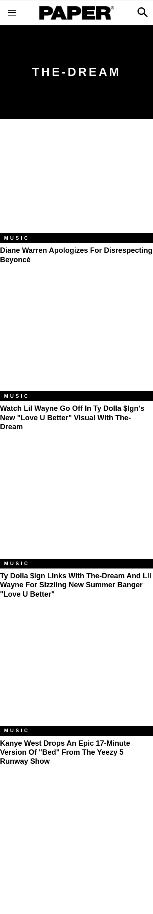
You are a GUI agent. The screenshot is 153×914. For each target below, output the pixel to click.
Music (17, 238)
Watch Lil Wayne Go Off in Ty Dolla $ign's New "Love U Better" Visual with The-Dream (72, 417)
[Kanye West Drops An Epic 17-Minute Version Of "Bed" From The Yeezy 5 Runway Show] (76, 675)
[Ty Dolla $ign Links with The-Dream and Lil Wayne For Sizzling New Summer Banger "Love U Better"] (76, 508)
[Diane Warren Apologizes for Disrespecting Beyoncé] (76, 182)
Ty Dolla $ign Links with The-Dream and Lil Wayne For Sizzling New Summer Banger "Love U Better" (75, 585)
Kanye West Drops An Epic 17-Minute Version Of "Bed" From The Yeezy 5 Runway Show (65, 752)
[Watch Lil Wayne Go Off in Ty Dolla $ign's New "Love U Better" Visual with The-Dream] (76, 340)
